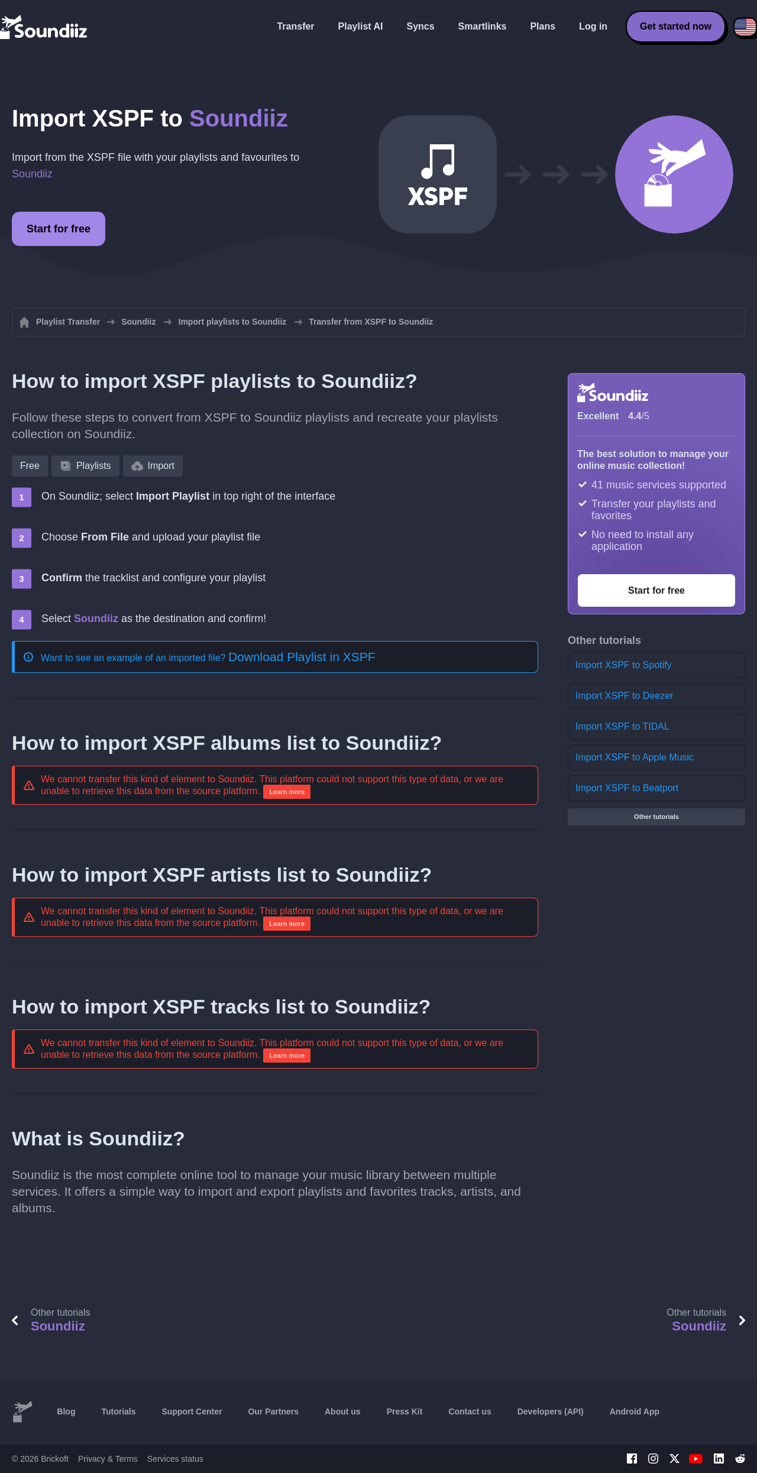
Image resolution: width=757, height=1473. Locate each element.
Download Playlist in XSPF (302, 656)
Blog (66, 1411)
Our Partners (273, 1411)
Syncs (420, 26)
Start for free (58, 229)
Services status (175, 1459)
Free (30, 466)
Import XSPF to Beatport (626, 788)
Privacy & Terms (108, 1459)
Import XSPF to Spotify (623, 665)
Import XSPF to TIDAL (622, 726)
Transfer (295, 26)
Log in (593, 26)
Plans (542, 26)
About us (343, 1411)
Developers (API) (550, 1411)
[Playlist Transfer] (44, 26)
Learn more (287, 791)
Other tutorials (656, 816)
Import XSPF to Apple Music (634, 757)
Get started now (675, 26)
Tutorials (118, 1411)
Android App (634, 1411)
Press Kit (405, 1411)
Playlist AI (360, 26)
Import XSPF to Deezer (624, 696)
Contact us (469, 1411)
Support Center (192, 1411)
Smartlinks (482, 26)
